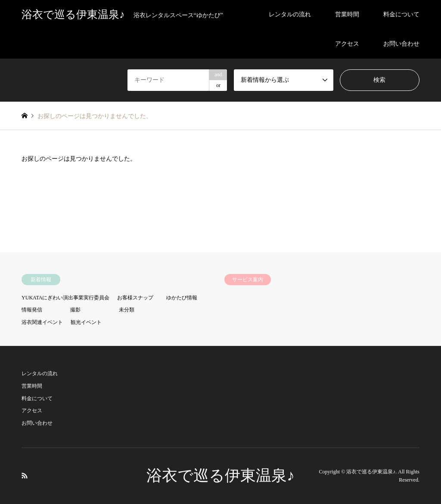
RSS (25, 476)
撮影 (75, 310)
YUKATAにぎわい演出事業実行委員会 (65, 298)
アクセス (347, 43)
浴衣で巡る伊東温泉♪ (220, 475)
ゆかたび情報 (181, 298)
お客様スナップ (135, 298)
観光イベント (86, 322)
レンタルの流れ (290, 14)
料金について (401, 14)
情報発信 (32, 310)
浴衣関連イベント (42, 322)
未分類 (126, 310)
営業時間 (347, 14)
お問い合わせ (401, 43)
